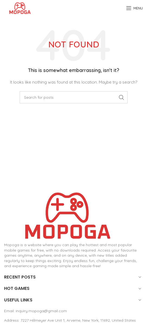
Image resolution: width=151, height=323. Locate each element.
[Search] (73, 97)
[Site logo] (20, 7)
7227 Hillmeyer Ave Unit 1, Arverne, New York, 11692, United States (78, 320)
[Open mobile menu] (134, 8)
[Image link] (67, 215)
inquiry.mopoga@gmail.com (41, 310)
